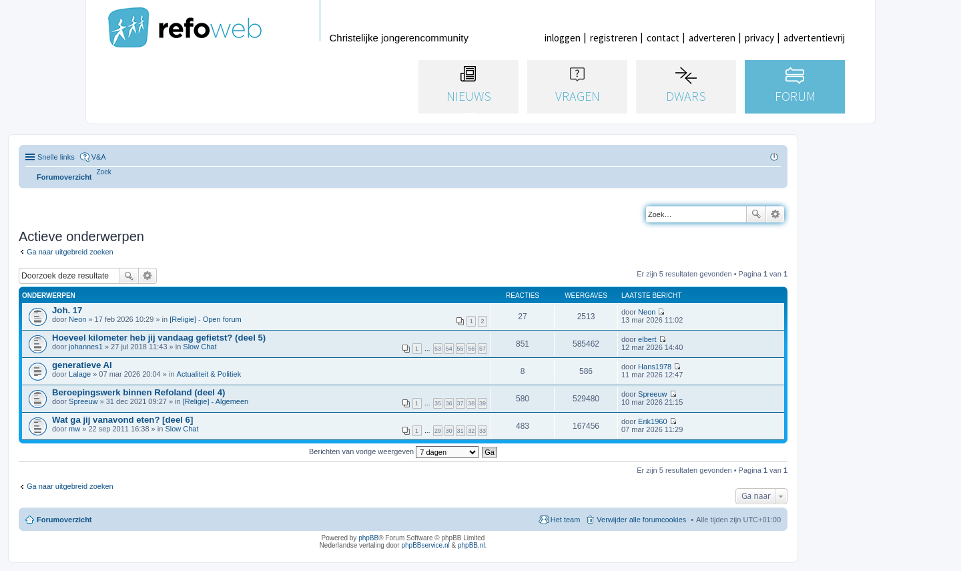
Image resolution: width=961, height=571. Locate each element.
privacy (759, 37)
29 (437, 430)
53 (437, 348)
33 (482, 430)
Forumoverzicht (64, 520)
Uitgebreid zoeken (775, 214)
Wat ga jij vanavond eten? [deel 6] (122, 420)
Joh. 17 (67, 310)
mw (74, 429)
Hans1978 (654, 367)
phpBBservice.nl (425, 545)
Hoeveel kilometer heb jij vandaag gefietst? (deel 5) (159, 338)
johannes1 (86, 347)
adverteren (712, 37)
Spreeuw (83, 401)
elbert (647, 339)
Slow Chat (199, 347)
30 (449, 430)
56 (471, 348)
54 (449, 348)
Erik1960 (652, 421)
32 (471, 430)
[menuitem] (104, 172)
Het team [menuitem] (566, 520)
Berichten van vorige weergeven (393, 451)
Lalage (80, 374)
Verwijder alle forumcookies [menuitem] (641, 520)
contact (663, 37)
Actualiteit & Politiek (209, 374)
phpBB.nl (471, 545)
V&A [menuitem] (98, 157)
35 (437, 403)
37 (460, 403)
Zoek (756, 214)
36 (449, 403)
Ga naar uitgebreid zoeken (70, 252)
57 (482, 348)
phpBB (368, 538)
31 (460, 430)
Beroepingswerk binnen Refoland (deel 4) (138, 392)
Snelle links (56, 157)
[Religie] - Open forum (206, 319)
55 (460, 348)
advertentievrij (814, 37)
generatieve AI (82, 365)
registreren (613, 37)
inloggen (563, 37)
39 (482, 403)
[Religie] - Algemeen (215, 401)
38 (471, 403)
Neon (77, 319)
